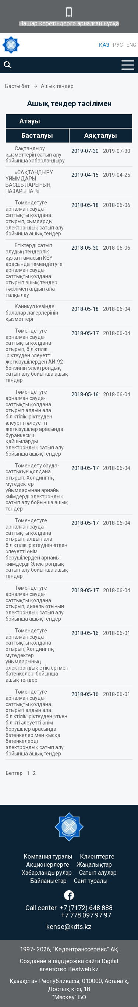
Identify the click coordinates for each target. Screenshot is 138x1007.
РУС (118, 45)
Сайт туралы (91, 880)
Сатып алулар (98, 872)
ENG (131, 45)
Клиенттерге (97, 856)
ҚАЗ (104, 45)
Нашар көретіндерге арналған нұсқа (69, 23)
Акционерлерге (47, 864)
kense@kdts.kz (69, 926)
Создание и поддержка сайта (60, 961)
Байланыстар (48, 880)
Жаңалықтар (94, 864)
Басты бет (17, 86)
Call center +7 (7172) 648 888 (69, 908)
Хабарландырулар (47, 872)
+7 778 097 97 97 (86, 915)
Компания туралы (48, 856)
